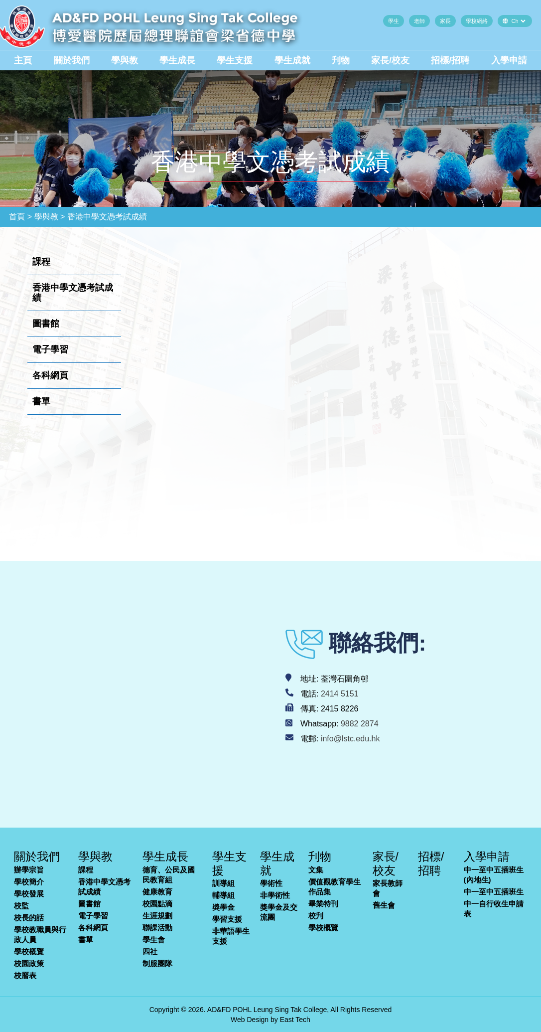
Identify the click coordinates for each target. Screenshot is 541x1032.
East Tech (295, 1020)
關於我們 (72, 60)
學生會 (153, 939)
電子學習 (93, 915)
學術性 (271, 883)
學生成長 (177, 60)
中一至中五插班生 (494, 891)
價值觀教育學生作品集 (334, 886)
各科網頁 (93, 927)
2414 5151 (340, 693)
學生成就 (292, 60)
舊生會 (384, 905)
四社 (149, 951)
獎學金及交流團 (278, 912)
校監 (21, 905)
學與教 (124, 60)
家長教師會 (388, 888)
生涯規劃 (157, 915)
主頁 (23, 60)
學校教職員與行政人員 (40, 934)
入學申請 (509, 60)
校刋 (315, 915)
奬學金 (223, 907)
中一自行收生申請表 (494, 908)
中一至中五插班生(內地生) (494, 874)
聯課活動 (157, 927)
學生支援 (235, 60)
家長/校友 (390, 60)
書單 (85, 939)
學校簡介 (29, 881)
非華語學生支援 (231, 936)
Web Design (250, 1020)
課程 (85, 869)
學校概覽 (29, 951)
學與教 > (49, 216)
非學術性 (275, 895)
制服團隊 (157, 963)
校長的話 (29, 917)
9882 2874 (360, 723)
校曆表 (25, 975)
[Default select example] (518, 20)
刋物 (341, 60)
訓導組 (223, 883)
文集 (315, 869)
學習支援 (227, 919)
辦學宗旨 (29, 869)
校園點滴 (157, 903)
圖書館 (89, 903)
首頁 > (20, 216)
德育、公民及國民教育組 (168, 874)
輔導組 (223, 895)
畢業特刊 (323, 903)
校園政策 (29, 963)
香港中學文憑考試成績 (104, 886)
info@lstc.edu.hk (350, 738)
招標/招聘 (450, 60)
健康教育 (157, 891)
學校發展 (29, 893)
